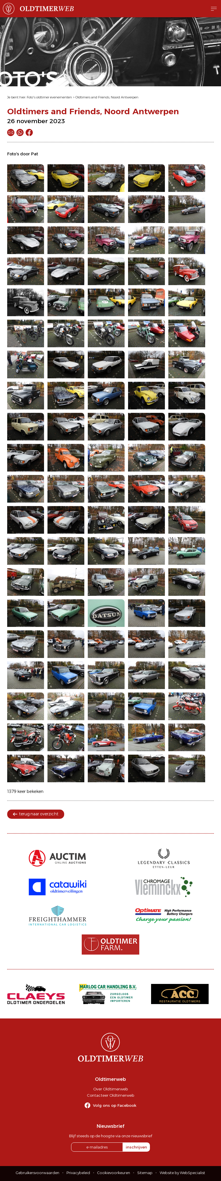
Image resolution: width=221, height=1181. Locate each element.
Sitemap (145, 1173)
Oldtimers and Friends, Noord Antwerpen (106, 97)
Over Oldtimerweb (110, 1089)
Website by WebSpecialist (182, 1173)
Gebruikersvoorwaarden (37, 1173)
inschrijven (136, 1147)
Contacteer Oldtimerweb (110, 1095)
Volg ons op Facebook (114, 1105)
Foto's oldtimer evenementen (49, 97)
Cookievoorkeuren (113, 1173)
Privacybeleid (78, 1173)
